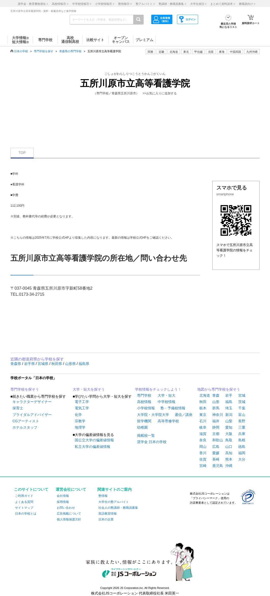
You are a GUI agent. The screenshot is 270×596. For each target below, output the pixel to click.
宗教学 (80, 421)
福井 (215, 421)
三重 (241, 427)
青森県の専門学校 (70, 51)
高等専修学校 (168, 421)
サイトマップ (24, 508)
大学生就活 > (198, 3)
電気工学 (82, 408)
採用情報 (63, 502)
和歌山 (217, 440)
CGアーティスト (25, 421)
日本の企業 (106, 519)
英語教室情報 (107, 513)
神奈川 (217, 415)
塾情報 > (125, 3)
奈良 (202, 440)
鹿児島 (217, 466)
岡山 (202, 447)
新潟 (228, 415)
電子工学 (82, 402)
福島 (228, 402)
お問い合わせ (66, 508)
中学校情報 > (81, 3)
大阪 (228, 434)
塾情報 (103, 496)
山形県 (71, 364)
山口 (228, 447)
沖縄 (228, 466)
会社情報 (63, 496)
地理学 (80, 427)
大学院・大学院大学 (153, 415)
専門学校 (144, 395)
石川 (202, 421)
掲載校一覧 (146, 435)
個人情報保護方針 (69, 519)
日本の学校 (21, 51)
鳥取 (228, 440)
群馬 (215, 408)
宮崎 (202, 466)
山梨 (228, 421)
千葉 (241, 408)
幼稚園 (142, 427)
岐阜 (202, 427)
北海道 (174, 51)
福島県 (84, 364)
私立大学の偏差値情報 (92, 447)
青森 (215, 395)
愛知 (228, 427)
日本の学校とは (25, 513)
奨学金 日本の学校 (152, 442)
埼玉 (228, 408)
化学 (78, 415)
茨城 (241, 402)
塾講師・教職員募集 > (172, 3)
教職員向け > (247, 3)
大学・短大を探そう (89, 389)
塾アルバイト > (145, 3)
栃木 (202, 408)
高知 (228, 453)
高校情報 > (60, 3)
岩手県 (30, 364)
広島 (215, 447)
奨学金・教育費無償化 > (33, 3)
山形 (215, 402)
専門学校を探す (43, 51)
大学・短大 (166, 395)
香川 (202, 453)
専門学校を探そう (24, 389)
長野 (241, 421)
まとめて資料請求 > (222, 3)
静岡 (215, 427)
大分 (241, 459)
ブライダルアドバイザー (32, 415)
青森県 (16, 364)
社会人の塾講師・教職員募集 (118, 508)
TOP (22, 153)
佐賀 (202, 459)
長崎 (215, 459)
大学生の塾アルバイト (113, 502)
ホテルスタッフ (24, 427)
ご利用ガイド (24, 496)
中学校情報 (166, 402)
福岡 (241, 453)
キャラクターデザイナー (32, 402)
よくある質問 (24, 502)
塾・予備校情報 (172, 408)
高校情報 (144, 402)
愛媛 (215, 453)
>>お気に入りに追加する (160, 93)
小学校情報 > (104, 3)
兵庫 (241, 434)
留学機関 (144, 421)
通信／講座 (183, 415)
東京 (202, 415)
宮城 (241, 395)
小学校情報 (146, 408)
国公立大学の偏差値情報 (94, 440)
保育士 (17, 408)
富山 (241, 415)
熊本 (228, 459)
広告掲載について (69, 513)
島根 (241, 440)
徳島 (241, 447)
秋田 (202, 402)
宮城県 (43, 364)
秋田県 (57, 364)
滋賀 (202, 434)
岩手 (228, 395)
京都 (215, 434)
